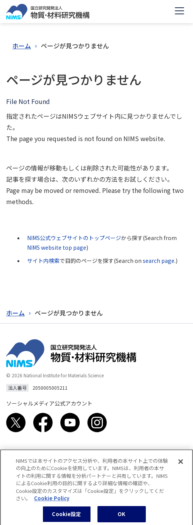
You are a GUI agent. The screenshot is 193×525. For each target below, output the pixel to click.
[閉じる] (180, 465)
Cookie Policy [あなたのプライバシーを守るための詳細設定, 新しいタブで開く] (51, 501)
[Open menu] (179, 11)
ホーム (21, 45)
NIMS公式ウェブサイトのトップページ (74, 238)
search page (158, 260)
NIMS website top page (56, 247)
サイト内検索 (43, 260)
